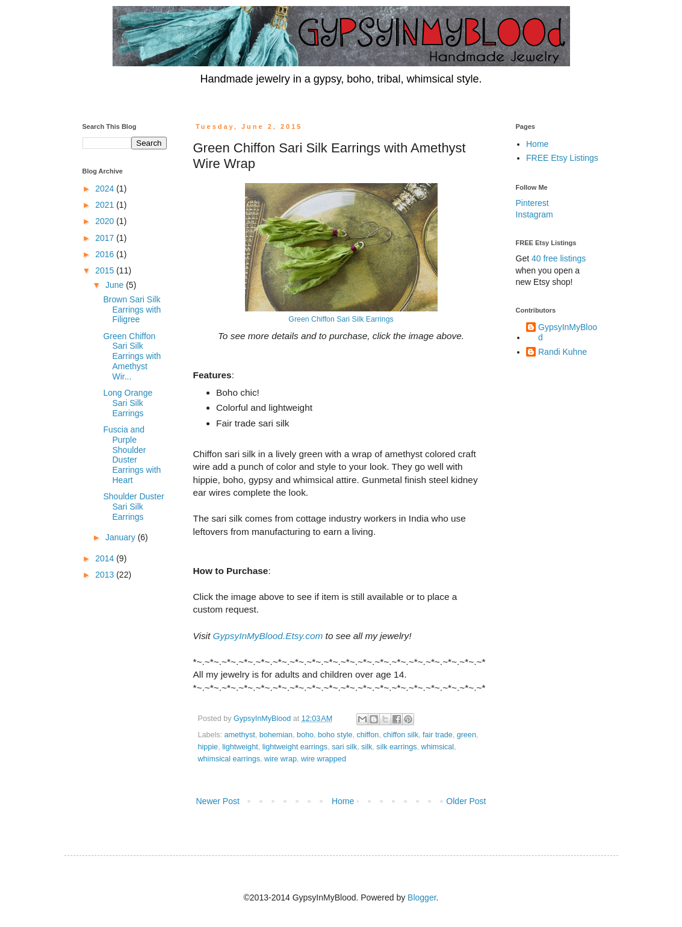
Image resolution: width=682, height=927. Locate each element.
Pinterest (532, 203)
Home (343, 801)
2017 (105, 238)
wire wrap (280, 759)
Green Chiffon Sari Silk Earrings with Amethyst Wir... (132, 356)
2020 (105, 221)
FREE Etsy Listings (562, 158)
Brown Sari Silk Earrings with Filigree (132, 310)
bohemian (276, 735)
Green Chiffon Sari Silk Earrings (340, 319)
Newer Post (218, 801)
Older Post (466, 801)
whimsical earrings (229, 759)
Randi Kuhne (562, 352)
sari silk (344, 747)
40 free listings (559, 258)
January (121, 537)
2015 (105, 270)
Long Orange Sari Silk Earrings (127, 403)
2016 (105, 254)
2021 (105, 205)
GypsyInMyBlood (567, 332)
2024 (105, 188)
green (466, 735)
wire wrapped (323, 759)
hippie (208, 747)
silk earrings (396, 747)
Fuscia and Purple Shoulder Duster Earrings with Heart (132, 455)
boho (305, 735)
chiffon (368, 735)
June (115, 285)
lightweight (240, 747)
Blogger (422, 897)
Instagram (534, 214)
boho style (335, 735)
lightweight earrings (295, 747)
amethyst (240, 735)
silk (366, 747)
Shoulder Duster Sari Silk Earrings (133, 507)
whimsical (437, 747)
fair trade (438, 735)
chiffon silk (400, 735)
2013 (105, 574)
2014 (105, 558)
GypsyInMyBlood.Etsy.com (268, 636)
